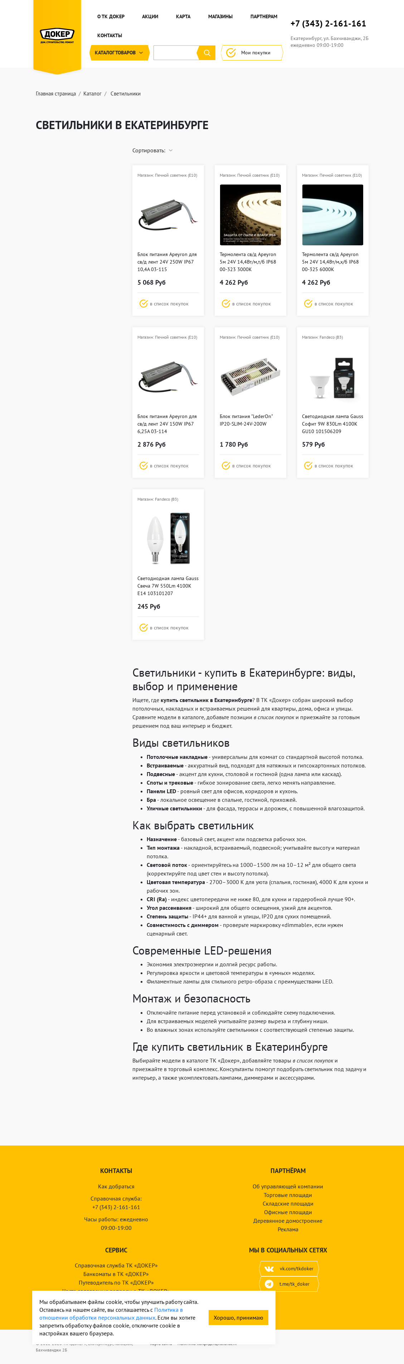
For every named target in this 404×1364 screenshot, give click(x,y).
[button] (168, 303)
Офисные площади (288, 1212)
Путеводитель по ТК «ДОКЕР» (116, 1282)
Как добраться (116, 1186)
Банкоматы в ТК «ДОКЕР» (116, 1273)
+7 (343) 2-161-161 (328, 23)
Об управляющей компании (288, 1186)
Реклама (288, 1229)
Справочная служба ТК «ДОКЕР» (116, 1265)
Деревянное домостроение (287, 1220)
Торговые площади (288, 1194)
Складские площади (288, 1203)
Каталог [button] (119, 52)
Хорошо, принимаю (238, 1317)
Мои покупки (252, 52)
